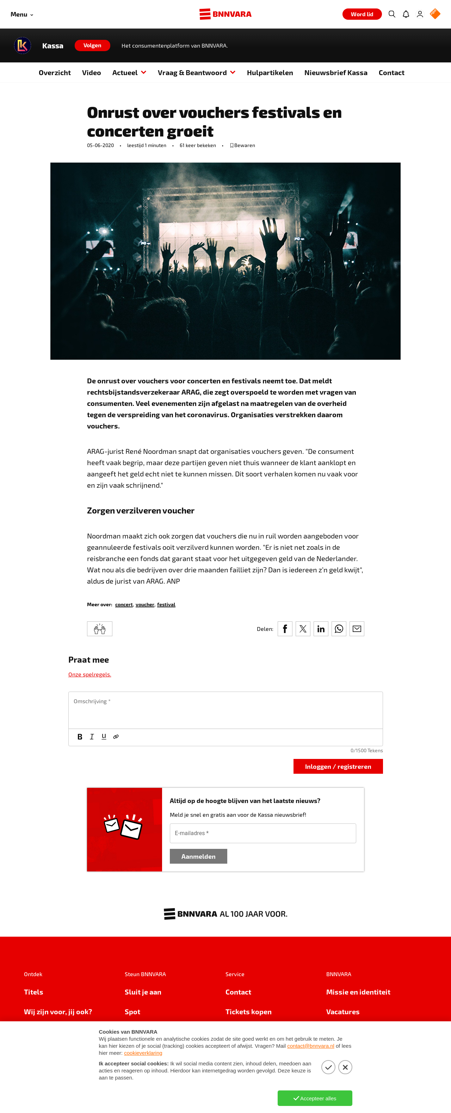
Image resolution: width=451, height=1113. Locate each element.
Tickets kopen (249, 1011)
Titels (33, 991)
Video (91, 72)
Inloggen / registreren (338, 766)
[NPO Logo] (435, 14)
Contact (391, 72)
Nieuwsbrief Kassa (335, 72)
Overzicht (55, 72)
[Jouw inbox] (406, 14)
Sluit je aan (143, 991)
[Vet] (80, 737)
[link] (124, 604)
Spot (132, 1011)
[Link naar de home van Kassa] (22, 45)
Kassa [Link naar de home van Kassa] (52, 45)
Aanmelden (198, 856)
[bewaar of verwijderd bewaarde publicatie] (242, 145)
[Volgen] (92, 45)
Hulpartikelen (270, 72)
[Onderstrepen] (104, 737)
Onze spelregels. (89, 674)
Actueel (129, 72)
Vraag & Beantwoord (197, 72)
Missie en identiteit (358, 991)
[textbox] (226, 710)
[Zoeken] (392, 14)
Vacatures (343, 1011)
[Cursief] (92, 737)
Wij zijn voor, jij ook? (58, 1011)
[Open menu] (22, 14)
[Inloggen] (420, 14)
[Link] (116, 737)
